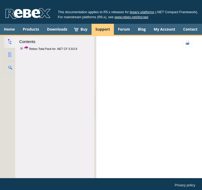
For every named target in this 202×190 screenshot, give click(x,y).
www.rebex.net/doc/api (131, 17)
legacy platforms (142, 12)
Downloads (57, 29)
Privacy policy (185, 185)
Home (9, 29)
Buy (84, 29)
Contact (190, 29)
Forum (124, 29)
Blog (142, 29)
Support (102, 29)
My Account (164, 29)
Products (31, 29)
